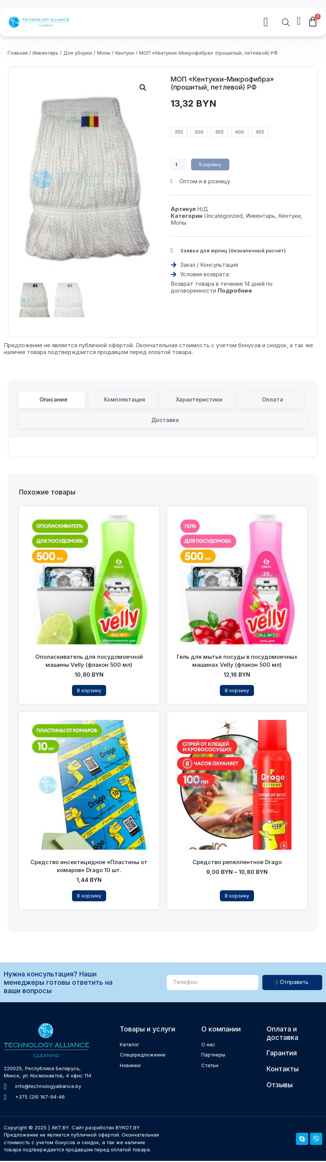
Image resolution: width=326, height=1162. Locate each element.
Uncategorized (223, 216)
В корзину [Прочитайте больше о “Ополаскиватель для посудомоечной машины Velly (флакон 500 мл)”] (89, 691)
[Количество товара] (179, 165)
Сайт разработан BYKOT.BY (106, 1128)
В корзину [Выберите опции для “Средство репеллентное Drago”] (237, 897)
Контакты (282, 1070)
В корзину (212, 165)
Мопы (103, 53)
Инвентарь (45, 53)
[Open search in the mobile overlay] (286, 23)
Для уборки (77, 53)
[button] (171, 22)
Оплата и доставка (282, 1034)
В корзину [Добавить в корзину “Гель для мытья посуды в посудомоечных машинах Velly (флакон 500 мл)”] (237, 691)
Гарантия (281, 1054)
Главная (18, 53)
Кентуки (124, 53)
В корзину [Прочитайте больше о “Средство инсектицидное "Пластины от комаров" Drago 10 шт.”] (89, 897)
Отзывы (279, 1086)
